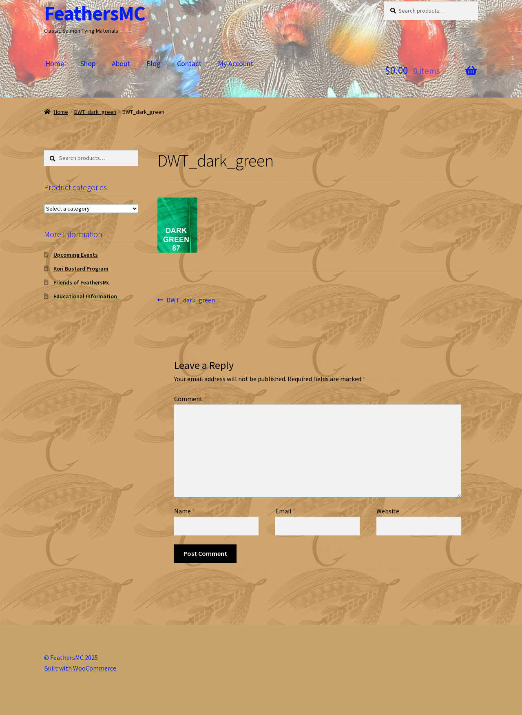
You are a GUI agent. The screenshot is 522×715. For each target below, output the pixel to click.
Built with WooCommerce (80, 668)
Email (285, 511)
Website (387, 511)
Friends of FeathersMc (81, 282)
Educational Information (85, 296)
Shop (87, 63)
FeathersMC (94, 13)
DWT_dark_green (95, 111)
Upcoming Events (75, 254)
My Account (235, 63)
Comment (190, 399)
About (121, 63)
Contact (189, 63)
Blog (153, 63)
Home (54, 63)
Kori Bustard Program (80, 268)
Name (184, 511)
